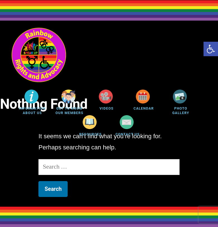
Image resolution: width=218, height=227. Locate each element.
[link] (211, 49)
